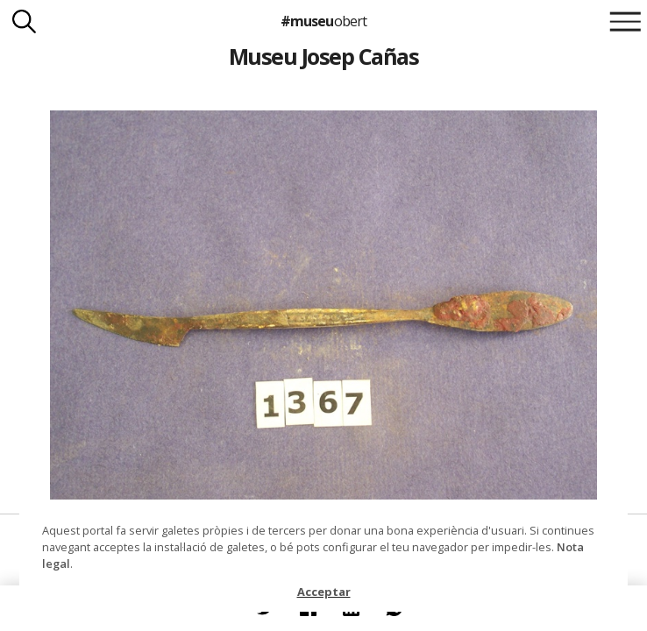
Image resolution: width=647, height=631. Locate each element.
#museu (323, 21)
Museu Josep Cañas (323, 56)
